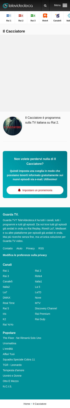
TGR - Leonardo (12, 364)
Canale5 (8, 281)
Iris (4, 313)
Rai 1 (6, 270)
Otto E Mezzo (11, 381)
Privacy (30, 248)
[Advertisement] (35, 73)
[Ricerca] (45, 5)
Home (27, 403)
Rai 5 (6, 308)
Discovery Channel (46, 308)
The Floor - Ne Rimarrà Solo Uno (22, 337)
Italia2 (6, 286)
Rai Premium (42, 313)
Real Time (9, 303)
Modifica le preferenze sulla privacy (25, 255)
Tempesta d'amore (13, 370)
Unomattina (9, 343)
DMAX (6, 297)
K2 (4, 319)
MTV (38, 303)
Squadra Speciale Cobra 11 (19, 359)
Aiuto (19, 248)
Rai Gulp (40, 319)
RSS (41, 248)
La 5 (37, 286)
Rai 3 (6, 276)
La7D (38, 292)
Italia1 (38, 281)
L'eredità (8, 348)
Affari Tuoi (9, 354)
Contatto (8, 248)
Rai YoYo (8, 324)
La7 (5, 292)
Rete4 (38, 276)
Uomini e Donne (12, 375)
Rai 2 (38, 270)
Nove (38, 297)
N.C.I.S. (7, 386)
